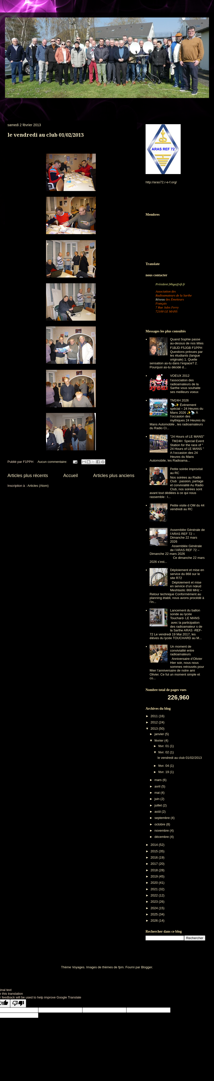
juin (157, 799)
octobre (160, 824)
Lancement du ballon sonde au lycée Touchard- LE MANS (185, 614)
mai (158, 792)
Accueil (70, 475)
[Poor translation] (18, 1003)
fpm (121, 967)
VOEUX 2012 (179, 376)
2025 (155, 914)
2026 (155, 920)
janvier (160, 734)
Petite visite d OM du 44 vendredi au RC (187, 507)
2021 (155, 889)
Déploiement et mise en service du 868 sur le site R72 (187, 574)
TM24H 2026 (179, 400)
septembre (163, 818)
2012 (155, 722)
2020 (155, 882)
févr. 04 (164, 766)
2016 (155, 857)
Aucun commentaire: (53, 462)
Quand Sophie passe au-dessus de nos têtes (186, 341)
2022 (155, 895)
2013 (155, 728)
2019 (155, 876)
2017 (155, 864)
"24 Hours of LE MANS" (187, 436)
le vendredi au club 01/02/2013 (45, 135)
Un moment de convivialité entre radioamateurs (182, 650)
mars (159, 780)
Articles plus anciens (113, 475)
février (159, 740)
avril (158, 786)
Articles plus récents (27, 475)
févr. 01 (164, 746)
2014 (155, 845)
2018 (155, 870)
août (158, 811)
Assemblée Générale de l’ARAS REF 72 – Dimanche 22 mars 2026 (187, 535)
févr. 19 (164, 772)
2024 (155, 908)
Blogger (146, 967)
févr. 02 (164, 752)
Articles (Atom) (38, 486)
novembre (162, 830)
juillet (159, 805)
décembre (162, 837)
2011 (155, 716)
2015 (155, 851)
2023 (155, 901)
